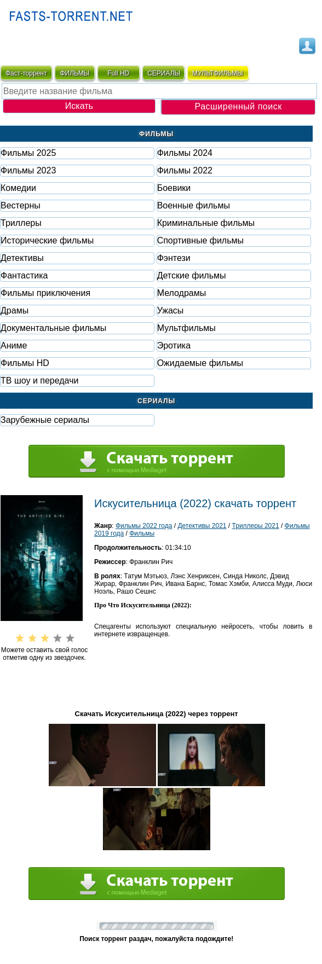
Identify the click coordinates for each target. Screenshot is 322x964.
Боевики (174, 188)
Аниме (14, 345)
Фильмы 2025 (28, 153)
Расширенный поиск (237, 106)
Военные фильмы (193, 205)
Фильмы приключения (45, 293)
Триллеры (21, 223)
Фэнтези (174, 258)
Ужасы (170, 310)
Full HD (118, 73)
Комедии (18, 188)
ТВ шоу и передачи (39, 380)
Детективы (22, 258)
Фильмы (141, 533)
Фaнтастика (24, 275)
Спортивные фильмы (200, 240)
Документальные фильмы (53, 328)
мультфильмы (217, 73)
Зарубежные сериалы (45, 420)
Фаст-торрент (26, 73)
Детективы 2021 (201, 526)
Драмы (14, 310)
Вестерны (21, 205)
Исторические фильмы (47, 240)
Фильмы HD (25, 363)
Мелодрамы (181, 293)
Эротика (174, 345)
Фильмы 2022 (184, 170)
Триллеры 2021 (255, 526)
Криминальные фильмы (206, 223)
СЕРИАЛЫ (163, 73)
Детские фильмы (191, 275)
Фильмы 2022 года (144, 526)
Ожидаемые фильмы (200, 363)
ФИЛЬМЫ (74, 73)
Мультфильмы (186, 328)
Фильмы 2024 (184, 153)
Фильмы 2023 (28, 170)
